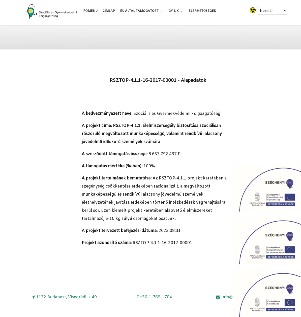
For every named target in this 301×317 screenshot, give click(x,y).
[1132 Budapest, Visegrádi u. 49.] (64, 297)
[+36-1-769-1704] (154, 297)
